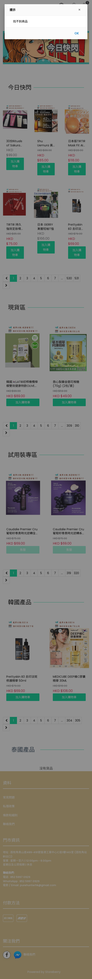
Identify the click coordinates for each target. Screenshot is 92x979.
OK (76, 33)
